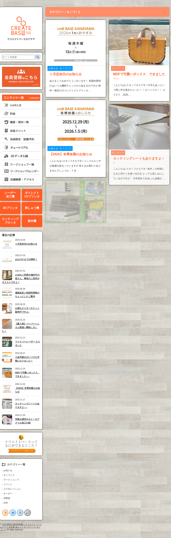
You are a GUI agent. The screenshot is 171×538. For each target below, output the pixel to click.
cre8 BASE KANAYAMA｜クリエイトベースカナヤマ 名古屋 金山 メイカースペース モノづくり (20, 527)
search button (27, 512)
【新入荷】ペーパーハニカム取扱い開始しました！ (20, 327)
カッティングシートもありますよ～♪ (27, 405)
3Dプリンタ (10, 207)
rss (5, 512)
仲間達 (6, 498)
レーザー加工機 (10, 194)
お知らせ (7, 470)
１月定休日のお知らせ (26, 244)
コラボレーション (12, 489)
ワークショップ (11, 479)
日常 (5, 503)
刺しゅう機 (32, 207)
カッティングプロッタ (10, 220)
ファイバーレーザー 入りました (27, 343)
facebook (20, 512)
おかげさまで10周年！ (26, 259)
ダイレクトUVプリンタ (31, 194)
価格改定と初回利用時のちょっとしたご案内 (27, 295)
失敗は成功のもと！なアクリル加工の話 (27, 421)
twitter (12, 512)
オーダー (7, 493)
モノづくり (8, 475)
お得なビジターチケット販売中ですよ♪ (27, 310)
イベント (7, 484)
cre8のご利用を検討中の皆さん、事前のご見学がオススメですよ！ (21, 278)
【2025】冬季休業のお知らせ (27, 390)
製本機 (32, 221)
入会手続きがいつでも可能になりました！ (27, 359)
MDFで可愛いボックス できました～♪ (27, 374)
